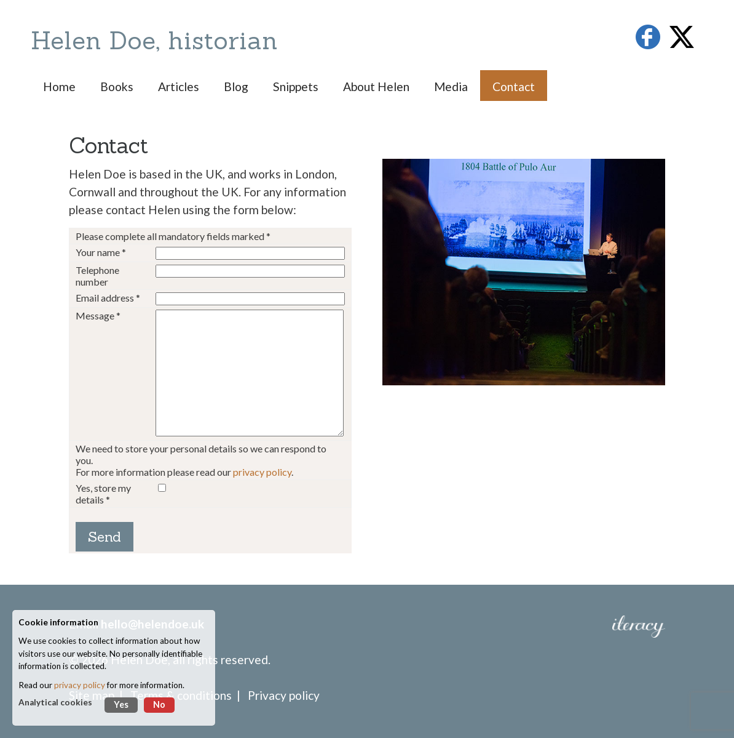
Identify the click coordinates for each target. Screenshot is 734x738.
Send (104, 536)
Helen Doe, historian (154, 40)
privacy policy (262, 472)
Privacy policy (284, 695)
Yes (121, 704)
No (159, 704)
